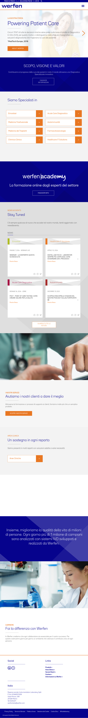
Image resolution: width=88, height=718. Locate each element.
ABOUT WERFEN (18, 48)
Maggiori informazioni (43, 81)
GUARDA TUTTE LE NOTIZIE (44, 324)
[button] (83, 43)
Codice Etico (54, 711)
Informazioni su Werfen (53, 677)
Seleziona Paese (26, 1)
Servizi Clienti (50, 672)
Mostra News (14, 261)
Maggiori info (43, 193)
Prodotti (48, 667)
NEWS (10, 233)
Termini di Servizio (20, 711)
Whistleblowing (64, 711)
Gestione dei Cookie (43, 711)
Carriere (48, 674)
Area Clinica (49, 669)
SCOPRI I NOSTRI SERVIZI (19, 413)
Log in (37, 1)
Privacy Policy (8, 711)
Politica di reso (31, 711)
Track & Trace (11, 1)
